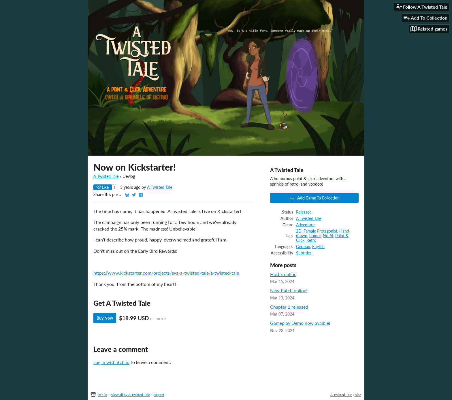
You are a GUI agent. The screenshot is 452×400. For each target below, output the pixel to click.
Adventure (305, 224)
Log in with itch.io (111, 362)
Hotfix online (283, 274)
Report (159, 395)
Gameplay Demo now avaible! (300, 323)
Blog (358, 395)
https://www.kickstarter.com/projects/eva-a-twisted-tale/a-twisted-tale (166, 273)
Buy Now (105, 318)
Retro (311, 240)
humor (315, 235)
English (318, 246)
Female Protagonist (320, 231)
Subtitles (304, 253)
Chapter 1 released (289, 307)
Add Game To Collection (314, 198)
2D (299, 231)
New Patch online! (288, 290)
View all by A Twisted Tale (130, 395)
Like (103, 187)
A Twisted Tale (105, 176)
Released (304, 212)
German (303, 246)
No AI (328, 235)
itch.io (102, 395)
